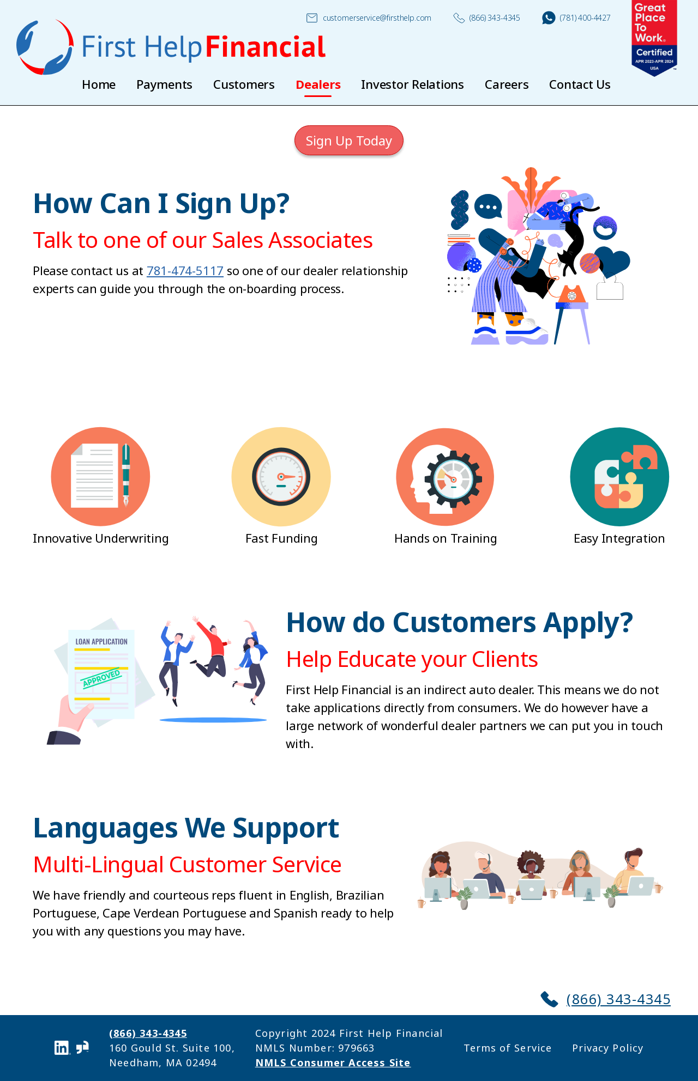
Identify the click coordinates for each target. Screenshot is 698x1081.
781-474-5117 (185, 270)
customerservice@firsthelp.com (368, 18)
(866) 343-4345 (486, 18)
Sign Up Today (349, 140)
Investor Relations (412, 84)
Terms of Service (508, 1047)
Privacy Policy (607, 1047)
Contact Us (580, 84)
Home (99, 84)
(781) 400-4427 (576, 18)
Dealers (318, 84)
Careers (506, 84)
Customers (244, 84)
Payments (164, 84)
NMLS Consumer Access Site (333, 1062)
